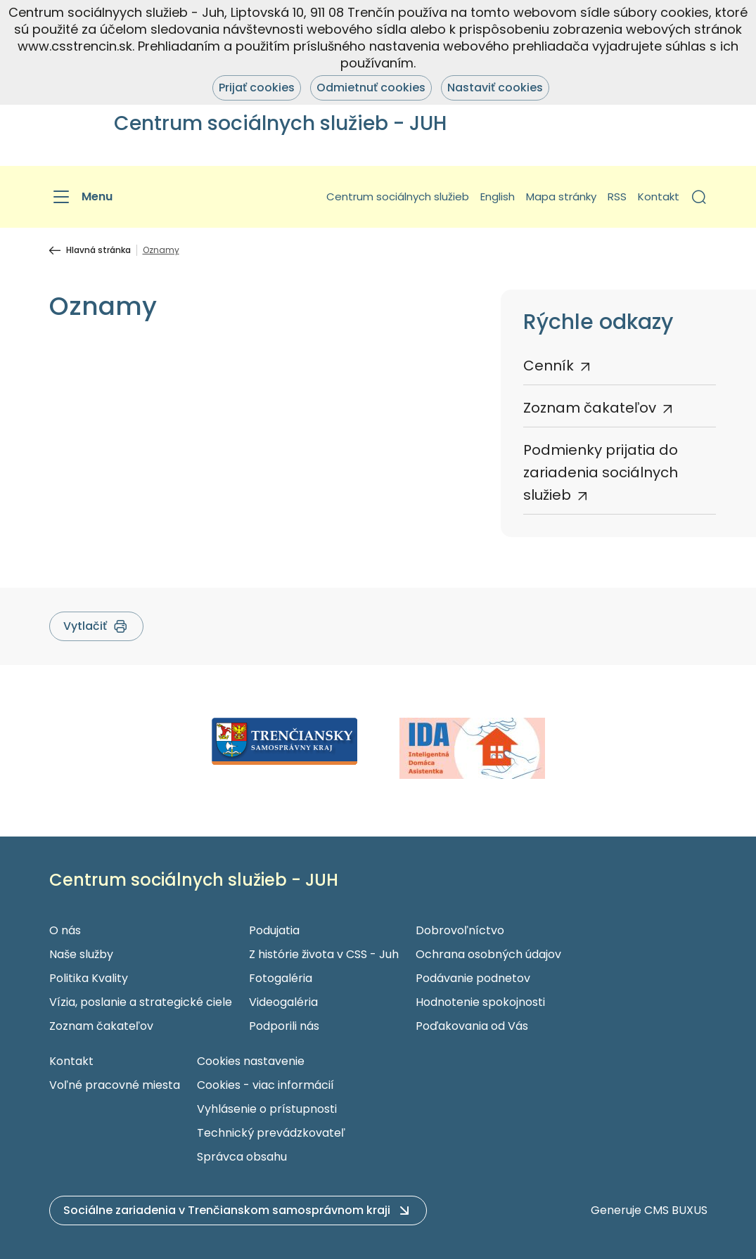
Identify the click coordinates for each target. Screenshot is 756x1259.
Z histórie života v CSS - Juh (324, 954)
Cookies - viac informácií (265, 1085)
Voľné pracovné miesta (114, 1085)
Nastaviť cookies (495, 87)
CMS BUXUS (675, 1210)
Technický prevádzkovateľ (271, 1133)
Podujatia (274, 930)
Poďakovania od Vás (472, 1026)
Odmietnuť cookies (370, 87)
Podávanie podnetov (473, 978)
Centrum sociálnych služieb (397, 196)
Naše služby (81, 954)
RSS (617, 196)
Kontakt (658, 196)
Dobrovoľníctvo (460, 930)
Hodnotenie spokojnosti (480, 1002)
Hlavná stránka (98, 250)
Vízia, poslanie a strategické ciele (140, 1002)
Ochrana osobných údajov (488, 954)
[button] (699, 196)
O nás (65, 930)
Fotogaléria (280, 978)
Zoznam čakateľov (589, 408)
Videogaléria (283, 1002)
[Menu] (81, 197)
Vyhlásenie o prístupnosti (267, 1109)
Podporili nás (284, 1026)
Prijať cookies (257, 87)
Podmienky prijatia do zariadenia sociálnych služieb (600, 472)
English (497, 196)
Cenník (548, 365)
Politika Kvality (88, 978)
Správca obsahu (242, 1157)
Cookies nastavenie (251, 1061)
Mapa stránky (561, 196)
